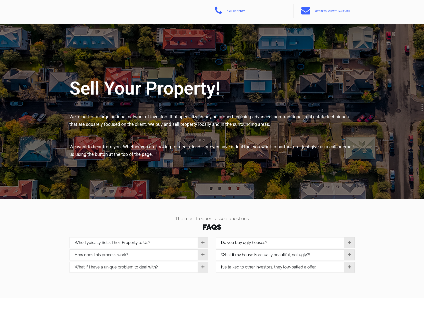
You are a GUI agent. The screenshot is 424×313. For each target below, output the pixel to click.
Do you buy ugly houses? (287, 242)
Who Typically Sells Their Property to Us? (141, 242)
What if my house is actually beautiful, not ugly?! (287, 255)
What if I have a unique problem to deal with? (141, 267)
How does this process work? (141, 255)
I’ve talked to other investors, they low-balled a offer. (287, 267)
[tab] (139, 242)
